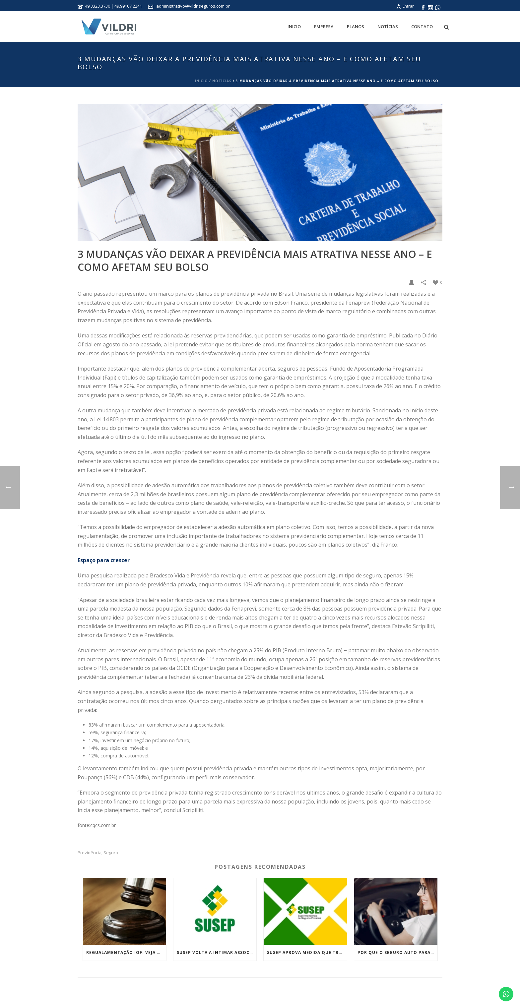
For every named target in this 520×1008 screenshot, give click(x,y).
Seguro (110, 853)
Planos (355, 27)
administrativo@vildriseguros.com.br (193, 6)
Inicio (294, 27)
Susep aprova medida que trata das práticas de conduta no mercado (307, 952)
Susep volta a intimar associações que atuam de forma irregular (217, 952)
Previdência (89, 853)
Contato (422, 27)
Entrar (405, 6)
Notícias (387, 27)
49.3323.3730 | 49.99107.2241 (114, 6)
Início (201, 81)
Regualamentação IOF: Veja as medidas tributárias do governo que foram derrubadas (126, 952)
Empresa (324, 27)
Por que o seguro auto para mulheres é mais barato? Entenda (397, 952)
